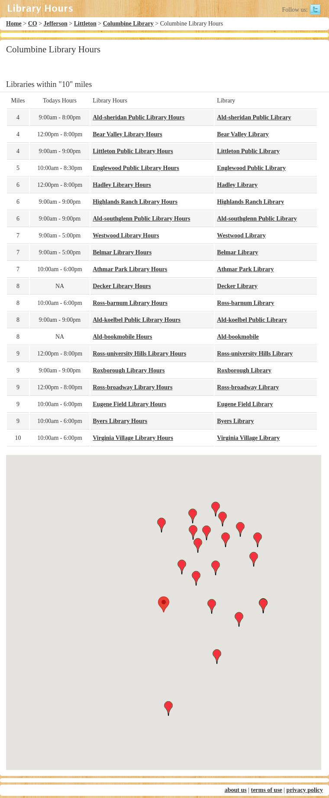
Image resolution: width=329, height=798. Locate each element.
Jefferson (56, 23)
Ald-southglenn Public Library (257, 218)
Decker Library (237, 286)
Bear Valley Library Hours (127, 134)
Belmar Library (237, 252)
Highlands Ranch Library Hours (135, 202)
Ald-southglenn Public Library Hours (141, 218)
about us (236, 790)
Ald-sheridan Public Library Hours (138, 117)
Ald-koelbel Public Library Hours (137, 320)
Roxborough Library (244, 370)
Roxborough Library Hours (128, 370)
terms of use (266, 790)
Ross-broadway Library (248, 387)
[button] (163, 604)
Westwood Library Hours (126, 235)
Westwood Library (241, 235)
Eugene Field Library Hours (129, 404)
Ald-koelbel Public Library (252, 320)
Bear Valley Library (243, 134)
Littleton (85, 23)
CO (32, 23)
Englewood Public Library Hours (136, 168)
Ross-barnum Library (245, 303)
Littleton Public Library (248, 151)
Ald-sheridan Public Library (254, 117)
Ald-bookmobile (237, 336)
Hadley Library (237, 185)
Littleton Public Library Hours (133, 151)
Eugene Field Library (245, 404)
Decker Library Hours (122, 286)
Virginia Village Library (248, 438)
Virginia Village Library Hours (133, 438)
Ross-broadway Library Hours (132, 387)
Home (14, 23)
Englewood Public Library (251, 168)
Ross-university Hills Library (255, 353)
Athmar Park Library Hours (130, 269)
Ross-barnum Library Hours (130, 303)
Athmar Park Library (245, 269)
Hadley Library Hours (122, 185)
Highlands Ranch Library (250, 202)
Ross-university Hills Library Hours (139, 353)
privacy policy (305, 790)
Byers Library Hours (120, 421)
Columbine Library (128, 23)
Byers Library (235, 421)
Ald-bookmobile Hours (122, 336)
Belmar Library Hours (122, 252)
